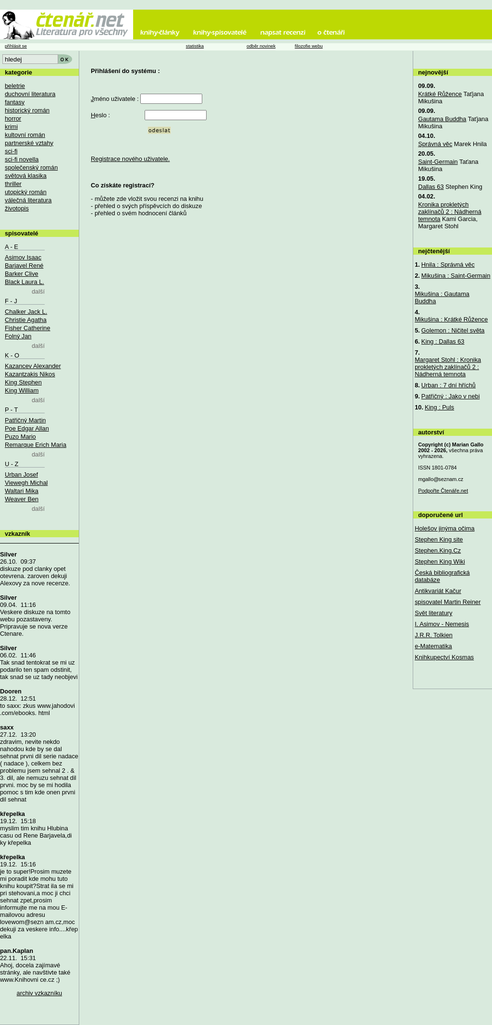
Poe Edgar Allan (27, 428)
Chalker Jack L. (26, 311)
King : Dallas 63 (443, 341)
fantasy (15, 102)
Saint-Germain (438, 161)
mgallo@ (440, 479)
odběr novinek (260, 46)
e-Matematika (433, 646)
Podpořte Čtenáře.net (443, 491)
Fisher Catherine (27, 328)
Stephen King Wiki (440, 561)
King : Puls (439, 407)
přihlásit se (16, 46)
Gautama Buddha (442, 119)
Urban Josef (21, 474)
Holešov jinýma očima (444, 528)
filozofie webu (308, 46)
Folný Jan (18, 336)
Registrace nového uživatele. (130, 158)
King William (21, 390)
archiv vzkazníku (39, 993)
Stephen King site (439, 539)
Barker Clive (21, 273)
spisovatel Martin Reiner (447, 601)
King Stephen (23, 382)
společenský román (31, 167)
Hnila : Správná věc (448, 264)
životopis (17, 208)
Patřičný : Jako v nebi (450, 396)
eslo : (100, 115)
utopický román (26, 192)
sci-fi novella (21, 159)
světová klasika (26, 175)
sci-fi (11, 151)
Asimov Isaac (23, 257)
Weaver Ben (21, 499)
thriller (13, 183)
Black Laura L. (24, 281)
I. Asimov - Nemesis (442, 624)
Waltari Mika (21, 490)
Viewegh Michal (26, 482)
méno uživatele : (115, 98)
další (38, 291)
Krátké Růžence (440, 94)
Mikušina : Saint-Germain (456, 275)
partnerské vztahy (29, 143)
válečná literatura (28, 200)
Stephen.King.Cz (438, 550)
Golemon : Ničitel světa (453, 330)
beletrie (15, 85)
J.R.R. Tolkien (434, 635)
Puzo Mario (20, 436)
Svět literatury (433, 613)
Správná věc (435, 144)
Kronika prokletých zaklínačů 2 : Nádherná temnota (449, 211)
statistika (195, 46)
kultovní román (25, 134)
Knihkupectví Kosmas (444, 657)
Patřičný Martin (25, 420)
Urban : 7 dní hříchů (448, 385)
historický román (27, 110)
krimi (11, 126)
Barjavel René (24, 265)
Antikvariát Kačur (438, 590)
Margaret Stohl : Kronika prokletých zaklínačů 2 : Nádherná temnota (448, 367)
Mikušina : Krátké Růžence (451, 319)
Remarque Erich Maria (35, 444)
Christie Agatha (26, 319)
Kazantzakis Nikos (30, 374)
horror (13, 118)
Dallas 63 (430, 186)
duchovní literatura (30, 94)
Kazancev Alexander (33, 366)
